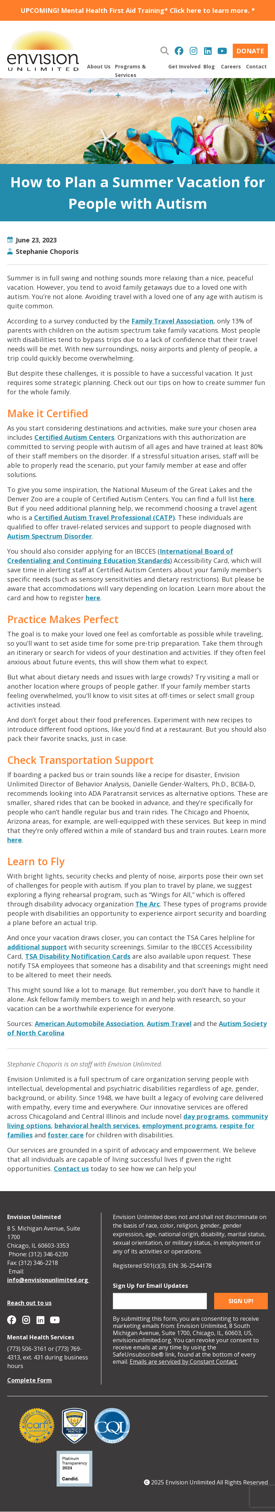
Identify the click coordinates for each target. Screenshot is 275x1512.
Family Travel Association (172, 321)
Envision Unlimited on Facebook (179, 51)
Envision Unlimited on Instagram (193, 51)
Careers (231, 66)
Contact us (71, 1168)
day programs (205, 1116)
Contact (256, 66)
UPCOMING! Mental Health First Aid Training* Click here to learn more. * (137, 10)
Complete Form (29, 1380)
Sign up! (241, 1301)
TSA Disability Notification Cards (77, 956)
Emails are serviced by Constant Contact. (184, 1362)
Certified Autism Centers (74, 437)
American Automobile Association (89, 1023)
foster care (66, 1135)
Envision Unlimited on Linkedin (208, 51)
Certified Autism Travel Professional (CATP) (104, 517)
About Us (99, 66)
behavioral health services (96, 1125)
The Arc (147, 904)
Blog (209, 66)
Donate (250, 51)
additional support (37, 947)
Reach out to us (29, 1303)
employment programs (179, 1125)
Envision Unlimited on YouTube (222, 51)
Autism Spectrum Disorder (49, 536)
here (247, 499)
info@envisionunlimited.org (48, 1280)
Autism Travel (169, 1023)
